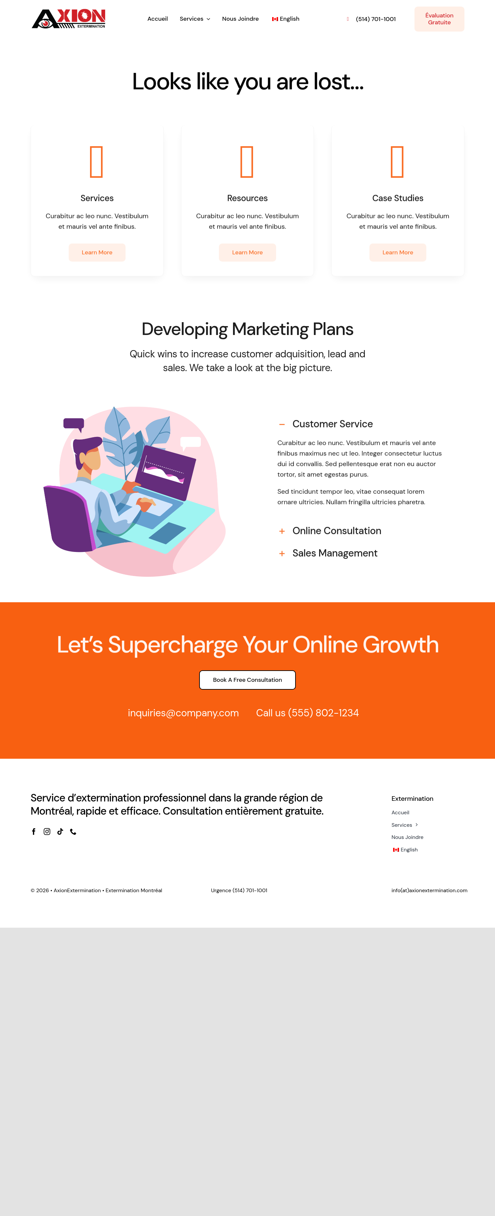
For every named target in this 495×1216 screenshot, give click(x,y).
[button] (360, 420)
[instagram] (47, 831)
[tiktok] (60, 831)
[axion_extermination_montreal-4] (68, 11)
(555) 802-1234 (319, 712)
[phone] (73, 831)
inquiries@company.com (179, 712)
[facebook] (34, 831)
